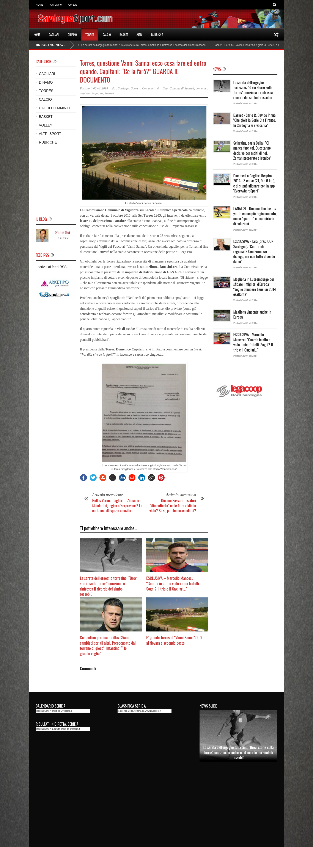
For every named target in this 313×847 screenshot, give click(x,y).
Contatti (72, 4)
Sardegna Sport (128, 88)
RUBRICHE (157, 34)
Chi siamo (56, 4)
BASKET (124, 34)
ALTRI (140, 34)
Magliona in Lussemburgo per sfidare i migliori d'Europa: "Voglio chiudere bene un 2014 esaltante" (254, 286)
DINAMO (72, 34)
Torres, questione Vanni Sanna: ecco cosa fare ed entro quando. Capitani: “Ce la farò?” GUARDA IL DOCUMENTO (143, 71)
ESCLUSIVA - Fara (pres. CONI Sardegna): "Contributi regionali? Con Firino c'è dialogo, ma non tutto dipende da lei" (254, 251)
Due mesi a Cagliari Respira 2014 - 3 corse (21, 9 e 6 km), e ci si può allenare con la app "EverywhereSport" (254, 183)
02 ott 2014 (100, 88)
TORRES (89, 34)
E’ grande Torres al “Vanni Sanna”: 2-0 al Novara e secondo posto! (174, 640)
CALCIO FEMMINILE (55, 108)
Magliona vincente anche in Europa (252, 314)
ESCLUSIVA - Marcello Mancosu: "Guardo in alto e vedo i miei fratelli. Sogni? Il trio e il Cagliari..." (253, 342)
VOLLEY (45, 125)
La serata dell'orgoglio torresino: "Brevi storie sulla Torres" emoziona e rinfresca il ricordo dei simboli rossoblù (254, 90)
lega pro (97, 93)
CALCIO (107, 34)
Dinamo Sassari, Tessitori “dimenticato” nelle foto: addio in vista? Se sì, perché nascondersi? (172, 505)
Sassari (109, 93)
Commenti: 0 (150, 88)
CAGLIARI (54, 34)
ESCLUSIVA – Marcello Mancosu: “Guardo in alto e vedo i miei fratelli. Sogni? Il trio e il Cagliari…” (173, 583)
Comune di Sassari (182, 88)
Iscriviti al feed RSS (51, 267)
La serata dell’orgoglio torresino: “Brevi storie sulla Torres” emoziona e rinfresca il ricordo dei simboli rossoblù (143, 45)
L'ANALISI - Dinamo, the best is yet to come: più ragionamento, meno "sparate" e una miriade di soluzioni (255, 216)
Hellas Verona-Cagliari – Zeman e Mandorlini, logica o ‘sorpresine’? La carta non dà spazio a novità (117, 505)
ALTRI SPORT (50, 134)
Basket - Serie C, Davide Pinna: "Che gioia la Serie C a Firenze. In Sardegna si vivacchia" (254, 120)
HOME (40, 4)
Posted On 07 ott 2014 (245, 103)
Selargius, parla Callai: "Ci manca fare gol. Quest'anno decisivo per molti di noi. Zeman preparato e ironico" (252, 150)
